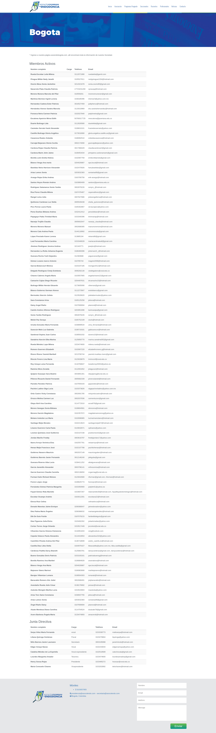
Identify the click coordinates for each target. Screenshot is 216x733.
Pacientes (154, 6)
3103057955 (81, 690)
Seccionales (144, 6)
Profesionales (164, 6)
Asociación (118, 6)
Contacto (183, 6)
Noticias (174, 6)
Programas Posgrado (130, 6)
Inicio (110, 6)
